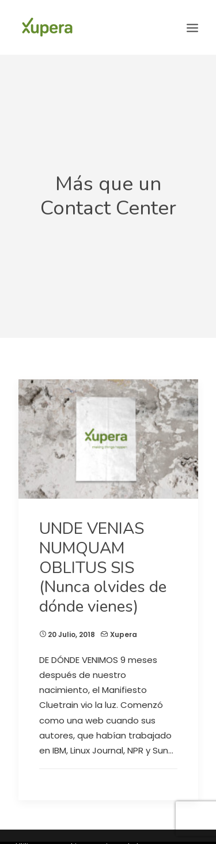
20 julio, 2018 (71, 627)
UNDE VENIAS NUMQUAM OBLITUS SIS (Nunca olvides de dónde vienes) (102, 560)
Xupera (123, 627)
